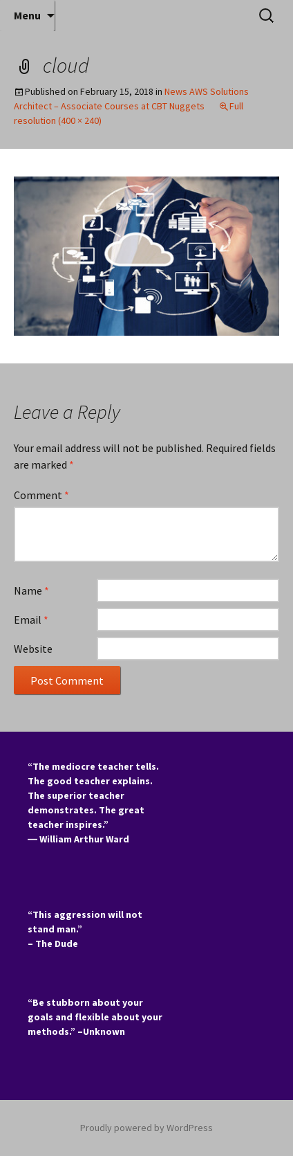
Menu (27, 15)
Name (31, 590)
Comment (41, 495)
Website (33, 649)
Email (31, 619)
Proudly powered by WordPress (146, 1127)
